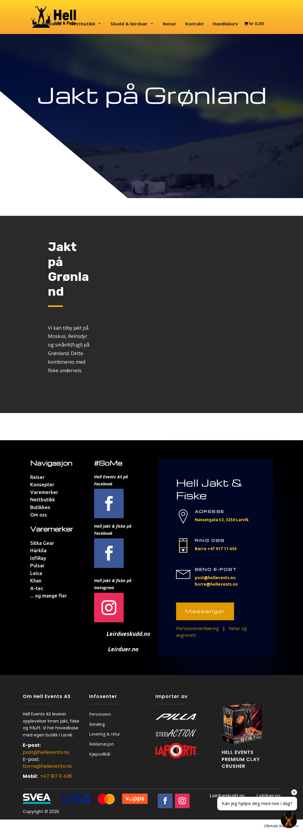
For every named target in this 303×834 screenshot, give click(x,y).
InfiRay (38, 558)
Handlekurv (225, 24)
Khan (35, 580)
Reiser (169, 24)
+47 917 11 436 (221, 548)
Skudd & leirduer (132, 23)
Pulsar (37, 565)
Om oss (38, 514)
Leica (36, 573)
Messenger (205, 611)
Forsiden (51, 24)
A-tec (36, 588)
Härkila (38, 550)
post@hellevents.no (215, 577)
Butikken (40, 507)
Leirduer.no (268, 795)
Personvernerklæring (197, 628)
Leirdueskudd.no (226, 795)
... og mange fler (48, 595)
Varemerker (44, 492)
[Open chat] (289, 820)
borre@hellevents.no (216, 584)
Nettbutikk (85, 23)
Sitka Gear (42, 543)
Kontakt (194, 24)
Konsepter (42, 484)
